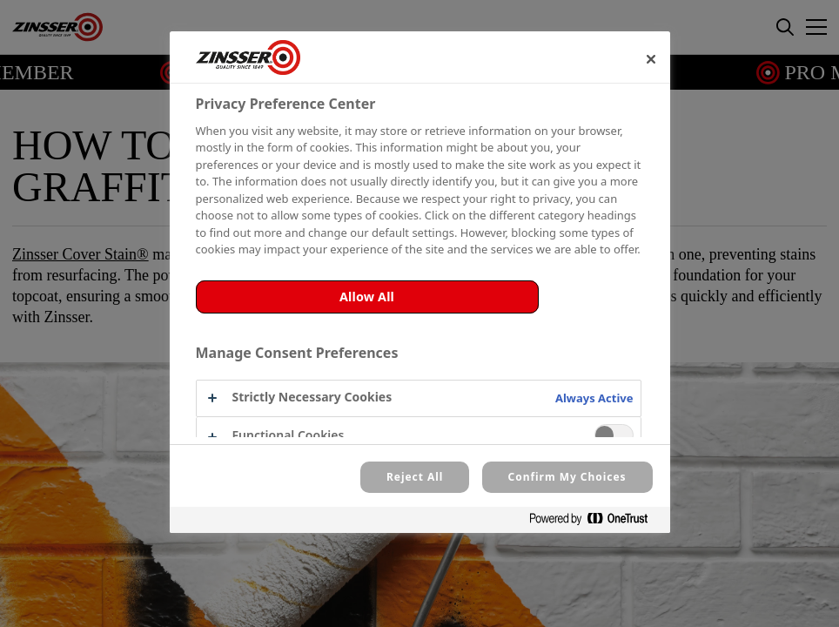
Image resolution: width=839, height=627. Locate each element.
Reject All (414, 476)
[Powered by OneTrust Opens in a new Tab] (595, 522)
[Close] (651, 59)
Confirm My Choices (567, 476)
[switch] (614, 435)
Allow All (366, 296)
